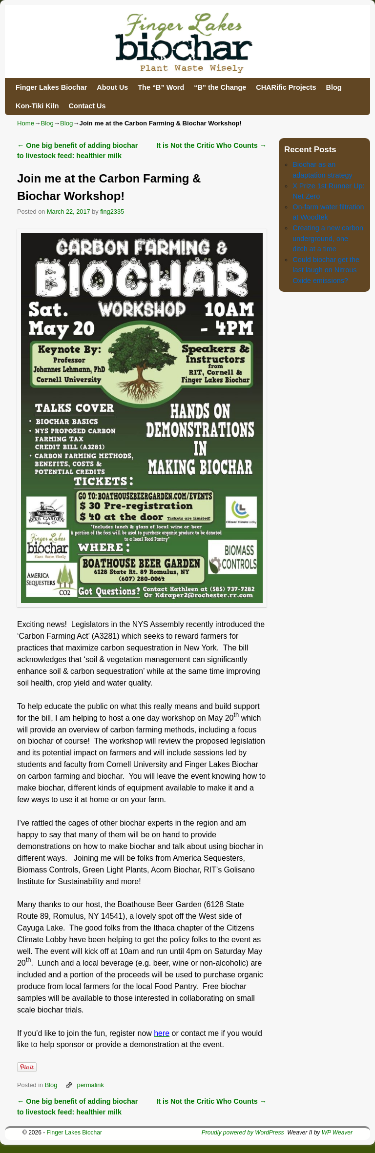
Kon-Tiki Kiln (37, 106)
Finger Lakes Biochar (51, 87)
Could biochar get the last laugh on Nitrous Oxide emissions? (325, 270)
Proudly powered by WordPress (243, 1132)
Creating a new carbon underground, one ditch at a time (327, 238)
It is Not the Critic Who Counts (211, 145)
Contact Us (86, 106)
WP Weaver (337, 1132)
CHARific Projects (286, 87)
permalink (90, 1085)
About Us (112, 87)
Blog (333, 87)
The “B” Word (161, 87)
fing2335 (112, 211)
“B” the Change (220, 87)
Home (25, 123)
